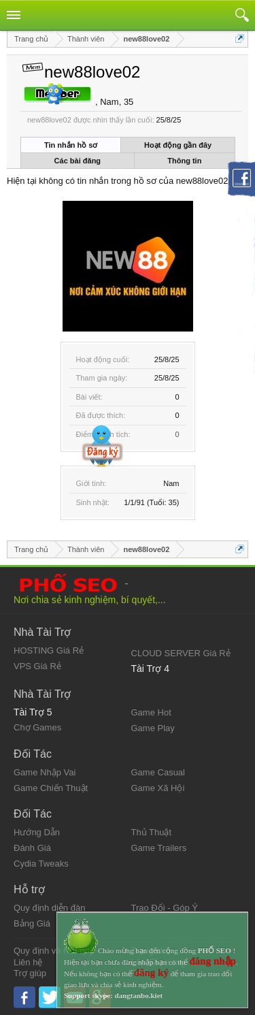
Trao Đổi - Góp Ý (165, 908)
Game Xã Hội (158, 788)
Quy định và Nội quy (54, 951)
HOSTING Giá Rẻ (49, 650)
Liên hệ (28, 962)
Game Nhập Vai (44, 772)
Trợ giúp (30, 973)
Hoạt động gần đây (177, 145)
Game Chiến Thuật (51, 788)
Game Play (153, 728)
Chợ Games (37, 727)
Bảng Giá (32, 923)
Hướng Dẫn (37, 832)
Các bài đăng (77, 161)
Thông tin (184, 161)
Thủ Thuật (151, 832)
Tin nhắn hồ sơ (70, 145)
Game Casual (158, 772)
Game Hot (151, 712)
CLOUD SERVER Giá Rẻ (181, 653)
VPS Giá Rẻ (37, 666)
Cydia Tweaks (41, 863)
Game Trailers (159, 848)
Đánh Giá (32, 848)
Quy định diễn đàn (49, 908)
